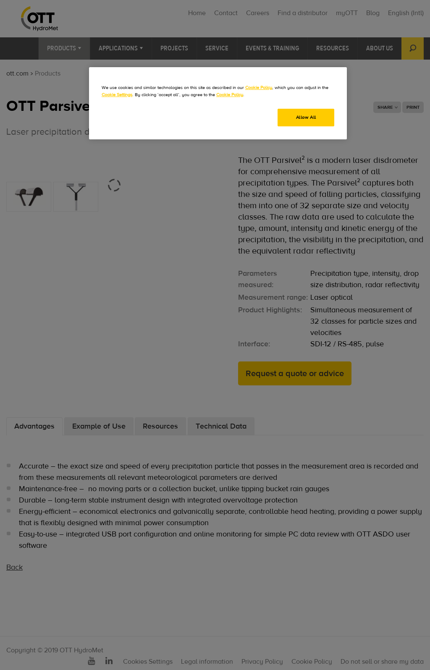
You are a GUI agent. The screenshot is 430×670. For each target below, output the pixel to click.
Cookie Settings (117, 95)
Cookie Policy (258, 87)
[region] (218, 103)
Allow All (306, 117)
